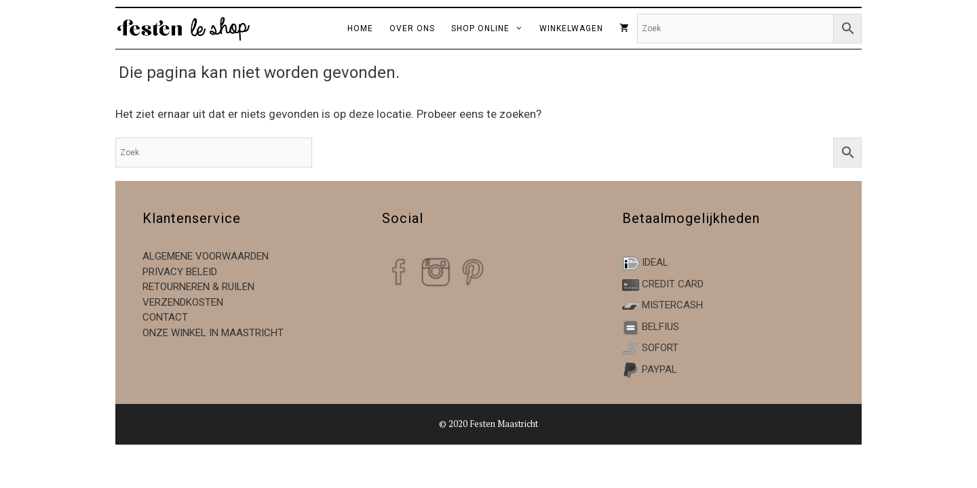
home (360, 28)
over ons (412, 28)
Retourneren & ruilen (198, 287)
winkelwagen (571, 28)
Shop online (491, 28)
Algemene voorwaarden (205, 256)
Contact (165, 317)
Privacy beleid (179, 272)
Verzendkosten (182, 302)
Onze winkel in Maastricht (213, 333)
